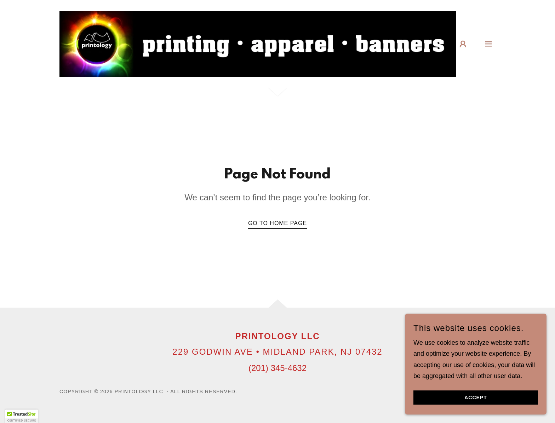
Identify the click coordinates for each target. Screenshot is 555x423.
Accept (475, 397)
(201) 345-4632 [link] (277, 368)
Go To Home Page (277, 223)
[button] (463, 44)
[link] (257, 43)
